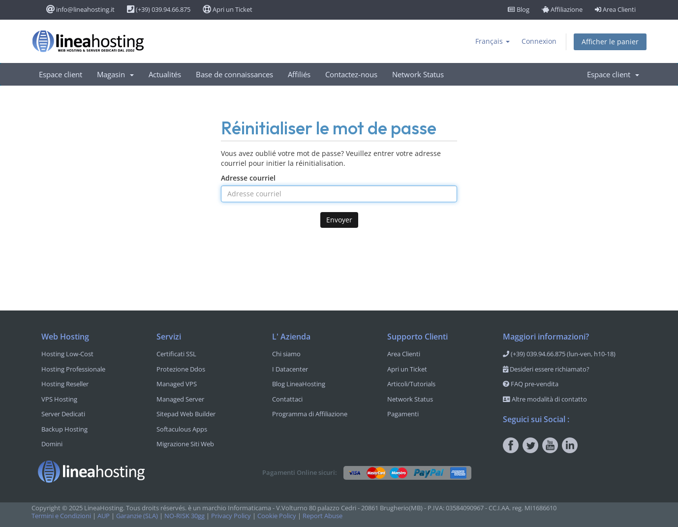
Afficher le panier (610, 41)
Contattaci (287, 399)
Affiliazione (562, 9)
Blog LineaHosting (298, 383)
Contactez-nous (351, 74)
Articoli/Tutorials (411, 383)
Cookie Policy (276, 516)
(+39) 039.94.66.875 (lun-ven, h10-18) (559, 353)
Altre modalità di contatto (545, 399)
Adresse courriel (248, 178)
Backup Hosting (64, 429)
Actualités (165, 74)
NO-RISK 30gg (184, 516)
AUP (103, 516)
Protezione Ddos (180, 369)
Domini (51, 443)
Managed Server (180, 399)
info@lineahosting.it (80, 9)
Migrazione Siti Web (185, 443)
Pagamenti (403, 413)
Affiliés (299, 74)
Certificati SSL (176, 353)
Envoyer (339, 219)
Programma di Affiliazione (309, 413)
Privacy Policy (231, 516)
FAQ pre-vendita (530, 383)
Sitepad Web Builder (186, 413)
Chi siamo (286, 353)
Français (492, 41)
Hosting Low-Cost (67, 353)
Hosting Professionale (73, 369)
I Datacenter (290, 369)
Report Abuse (322, 516)
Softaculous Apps (181, 429)
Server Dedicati (63, 413)
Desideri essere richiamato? (546, 369)
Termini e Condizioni (61, 516)
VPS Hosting (59, 399)
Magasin (115, 74)
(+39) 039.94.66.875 (158, 9)
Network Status (418, 74)
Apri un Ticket (227, 9)
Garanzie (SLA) (137, 516)
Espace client (60, 74)
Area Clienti (615, 9)
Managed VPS (176, 383)
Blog (518, 9)
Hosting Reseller (65, 383)
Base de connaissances (234, 74)
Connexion (539, 41)
